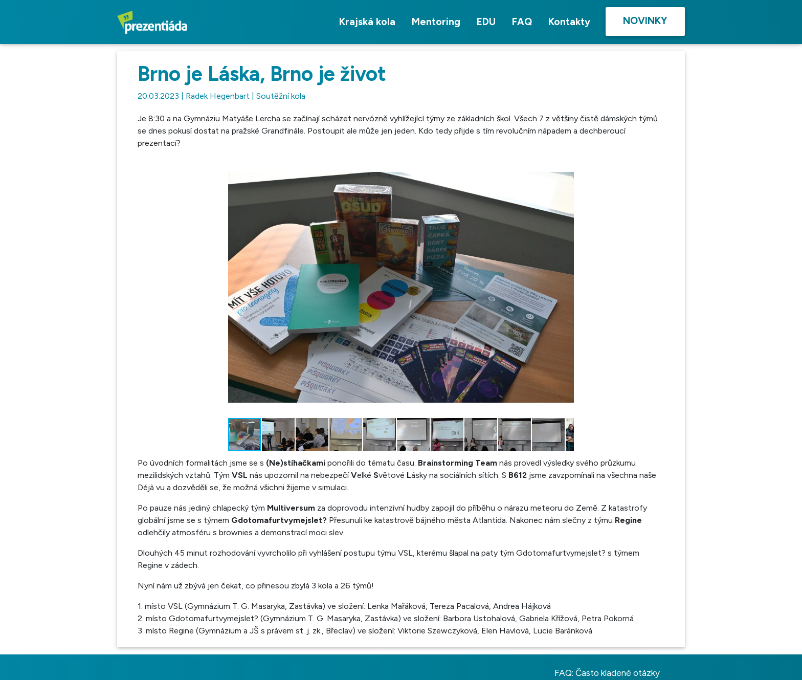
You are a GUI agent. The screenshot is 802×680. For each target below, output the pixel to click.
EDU (486, 22)
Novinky (645, 21)
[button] (564, 167)
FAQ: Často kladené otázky (607, 673)
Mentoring (436, 22)
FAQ (522, 22)
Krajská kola (367, 22)
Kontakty (569, 22)
